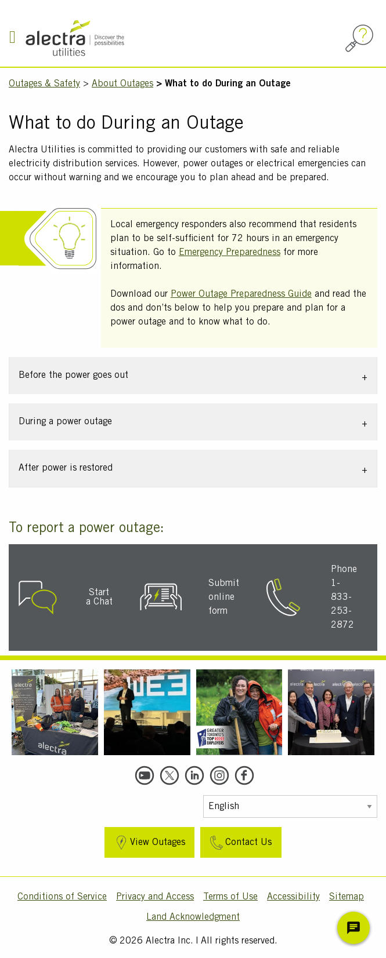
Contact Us (240, 842)
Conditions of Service (62, 897)
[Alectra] (111, 38)
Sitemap (346, 897)
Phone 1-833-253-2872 (344, 597)
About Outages (122, 84)
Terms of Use (230, 897)
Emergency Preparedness (229, 252)
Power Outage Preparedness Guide (241, 294)
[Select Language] (290, 806)
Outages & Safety (44, 84)
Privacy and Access (155, 897)
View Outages (149, 842)
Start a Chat (99, 597)
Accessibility (293, 897)
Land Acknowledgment (193, 917)
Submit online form (223, 597)
